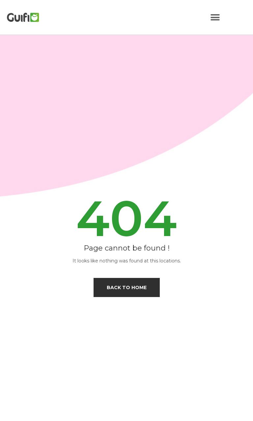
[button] (215, 17)
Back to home (127, 287)
